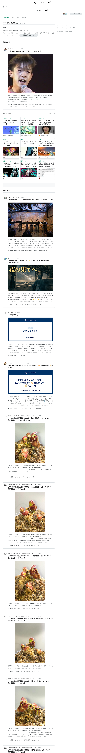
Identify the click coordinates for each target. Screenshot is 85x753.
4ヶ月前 (18, 312)
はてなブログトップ (61, 29)
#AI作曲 (10, 304)
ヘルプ (70, 27)
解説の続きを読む (28, 35)
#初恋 (36, 104)
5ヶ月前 (27, 363)
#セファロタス (18, 477)
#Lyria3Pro (29, 304)
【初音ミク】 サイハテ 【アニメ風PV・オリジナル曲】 (28, 142)
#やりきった (18, 107)
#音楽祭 (10, 104)
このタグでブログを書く (75, 13)
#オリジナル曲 (43, 104)
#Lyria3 (24, 304)
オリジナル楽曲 (8, 33)
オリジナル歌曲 (44, 33)
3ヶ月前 (21, 49)
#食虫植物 (10, 477)
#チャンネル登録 (12, 355)
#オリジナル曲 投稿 (35, 408)
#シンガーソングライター (29, 107)
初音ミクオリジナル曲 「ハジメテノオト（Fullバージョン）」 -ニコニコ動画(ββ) (46, 143)
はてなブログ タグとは (62, 27)
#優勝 (22, 104)
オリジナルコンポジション (23, 33)
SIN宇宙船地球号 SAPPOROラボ (16, 363)
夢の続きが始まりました (13, 49)
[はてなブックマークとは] (12, 113)
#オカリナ (10, 250)
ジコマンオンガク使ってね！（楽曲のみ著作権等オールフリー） (22, 415)
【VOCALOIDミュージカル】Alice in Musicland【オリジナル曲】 (10, 143)
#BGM (36, 477)
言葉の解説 (6, 17)
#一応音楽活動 (26, 545)
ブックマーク (7, 118)
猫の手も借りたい (12, 312)
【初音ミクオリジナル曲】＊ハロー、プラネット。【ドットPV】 (11, 122)
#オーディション (29, 104)
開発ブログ (75, 27)
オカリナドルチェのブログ (14, 197)
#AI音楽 (15, 304)
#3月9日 (10, 408)
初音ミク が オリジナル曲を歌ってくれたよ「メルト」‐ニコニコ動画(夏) (28, 122)
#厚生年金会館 (17, 104)
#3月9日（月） (17, 408)
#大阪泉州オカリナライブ (31, 250)
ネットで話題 (15, 17)
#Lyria (19, 304)
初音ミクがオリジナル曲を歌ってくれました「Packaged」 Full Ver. (11, 164)
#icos (24, 477)
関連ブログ (25, 17)
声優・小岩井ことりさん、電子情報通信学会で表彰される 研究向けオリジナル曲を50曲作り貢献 (46, 164)
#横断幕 (50, 104)
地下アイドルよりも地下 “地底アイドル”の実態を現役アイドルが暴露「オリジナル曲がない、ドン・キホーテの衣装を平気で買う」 (46, 122)
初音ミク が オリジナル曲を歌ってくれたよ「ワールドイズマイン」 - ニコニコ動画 (28, 164)
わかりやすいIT (11, 258)
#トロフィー (11, 107)
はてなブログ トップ (8, 7)
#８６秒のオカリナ (19, 250)
